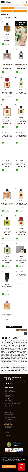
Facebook (6, 431)
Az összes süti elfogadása (9, 466)
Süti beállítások (7, 396)
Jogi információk (8, 405)
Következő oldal (22, 330)
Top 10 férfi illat (7, 429)
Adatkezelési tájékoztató (9, 420)
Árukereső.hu (16, 445)
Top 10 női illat (7, 427)
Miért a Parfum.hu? (8, 401)
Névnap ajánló (7, 433)
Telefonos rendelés (8, 393)
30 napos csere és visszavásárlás (12, 403)
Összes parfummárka (9, 395)
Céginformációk (7, 400)
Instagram (6, 432)
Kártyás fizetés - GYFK (9, 419)
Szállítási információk (9, 414)
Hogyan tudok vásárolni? (10, 391)
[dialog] (14, 464)
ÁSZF (5, 408)
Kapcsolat (6, 388)
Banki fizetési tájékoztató (9, 417)
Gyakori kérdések (8, 390)
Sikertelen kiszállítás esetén (10, 416)
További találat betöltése (14, 326)
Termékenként (26, 14)
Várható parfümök (8, 426)
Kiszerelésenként (24, 14)
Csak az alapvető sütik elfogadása (21, 467)
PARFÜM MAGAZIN (8, 424)
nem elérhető (21, 279)
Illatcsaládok (7, 435)
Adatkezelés (7, 406)
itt (16, 460)
